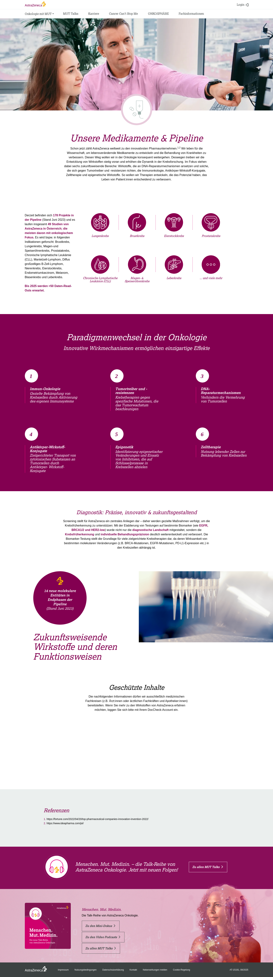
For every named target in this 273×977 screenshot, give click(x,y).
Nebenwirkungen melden (155, 970)
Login (242, 5)
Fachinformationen (191, 14)
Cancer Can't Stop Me (123, 14)
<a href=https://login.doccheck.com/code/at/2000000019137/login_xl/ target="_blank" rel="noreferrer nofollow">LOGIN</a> (136, 742)
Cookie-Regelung (181, 970)
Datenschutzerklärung (113, 970)
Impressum (63, 970)
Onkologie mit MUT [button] (38, 14)
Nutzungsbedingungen (85, 970)
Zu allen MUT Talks (207, 867)
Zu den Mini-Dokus (100, 926)
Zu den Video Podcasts (102, 937)
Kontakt (133, 970)
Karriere (93, 14)
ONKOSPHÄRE (158, 14)
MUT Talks (70, 14)
